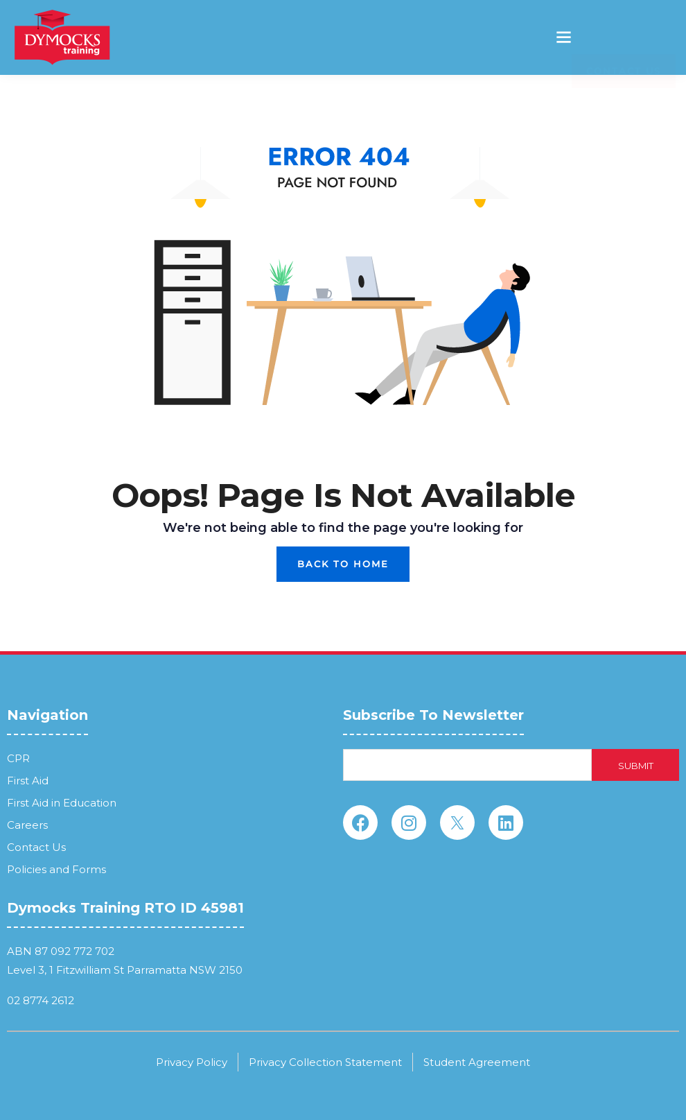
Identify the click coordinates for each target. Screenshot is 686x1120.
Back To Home (343, 563)
